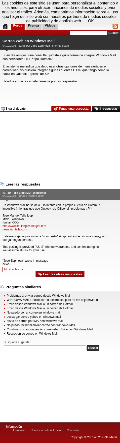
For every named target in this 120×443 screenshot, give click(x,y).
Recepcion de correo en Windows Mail (32, 333)
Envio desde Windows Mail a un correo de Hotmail (40, 304)
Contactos (73, 430)
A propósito (19, 430)
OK (91, 21)
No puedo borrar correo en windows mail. (34, 312)
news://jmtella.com (14, 229)
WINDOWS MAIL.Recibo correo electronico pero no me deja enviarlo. (53, 300)
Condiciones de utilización (46, 430)
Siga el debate (13, 109)
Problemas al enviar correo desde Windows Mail (39, 295)
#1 (3, 192)
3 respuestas (106, 109)
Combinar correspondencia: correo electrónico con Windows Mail (50, 329)
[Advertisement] (59, 93)
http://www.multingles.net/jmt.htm (24, 226)
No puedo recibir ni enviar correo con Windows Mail (41, 325)
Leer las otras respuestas (60, 274)
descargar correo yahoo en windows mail (34, 316)
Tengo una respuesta (71, 109)
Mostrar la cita (13, 269)
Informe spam (60, 45)
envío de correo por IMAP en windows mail (35, 321)
